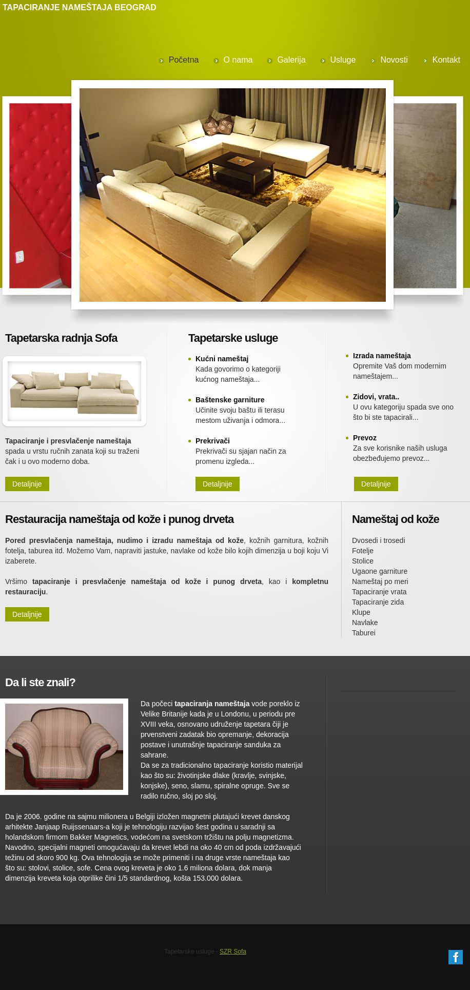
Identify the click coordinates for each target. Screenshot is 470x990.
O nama (238, 59)
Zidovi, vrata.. (376, 397)
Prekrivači (212, 441)
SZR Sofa (233, 951)
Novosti (393, 59)
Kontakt (446, 59)
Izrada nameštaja (382, 356)
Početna (184, 59)
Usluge (343, 59)
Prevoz (365, 438)
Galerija (291, 59)
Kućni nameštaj (221, 359)
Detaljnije (27, 484)
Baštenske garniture (230, 400)
